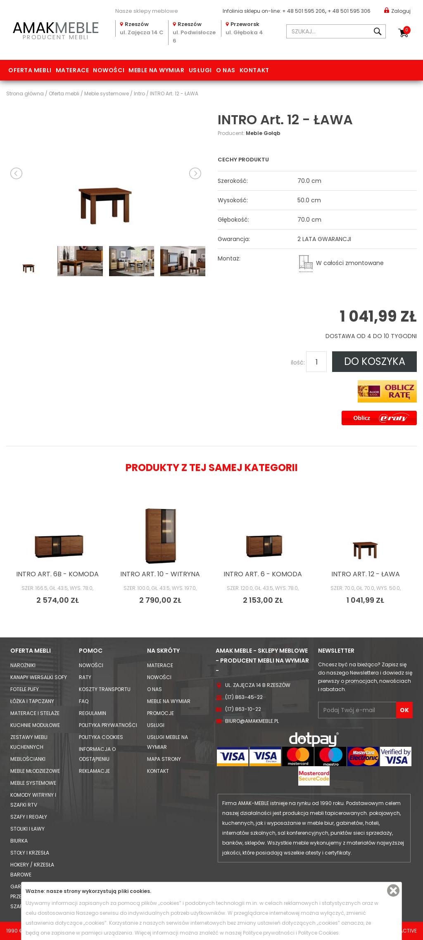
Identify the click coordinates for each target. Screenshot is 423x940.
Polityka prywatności (108, 725)
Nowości (108, 70)
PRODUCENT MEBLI (55, 29)
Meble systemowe (33, 782)
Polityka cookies (101, 737)
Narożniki (23, 665)
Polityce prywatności (269, 932)
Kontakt (254, 70)
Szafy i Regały (28, 816)
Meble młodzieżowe (35, 770)
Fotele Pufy (24, 689)
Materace (72, 70)
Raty (85, 677)
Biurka (19, 840)
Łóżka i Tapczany (32, 701)
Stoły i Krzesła (29, 852)
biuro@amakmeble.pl (252, 721)
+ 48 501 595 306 (349, 10)
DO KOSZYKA (374, 361)
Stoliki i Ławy (27, 828)
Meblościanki (27, 758)
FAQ (83, 701)
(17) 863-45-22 (244, 697)
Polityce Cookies (318, 932)
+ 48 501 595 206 (303, 10)
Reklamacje (94, 770)
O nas (225, 70)
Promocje (160, 713)
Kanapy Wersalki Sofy (38, 677)
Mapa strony (164, 758)
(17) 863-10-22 (243, 709)
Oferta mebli (30, 70)
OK (404, 710)
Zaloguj (397, 10)
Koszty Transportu (105, 689)
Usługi (200, 70)
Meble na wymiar (156, 70)
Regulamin (92, 713)
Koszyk (407, 30)
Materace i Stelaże (34, 713)
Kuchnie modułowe (35, 725)
